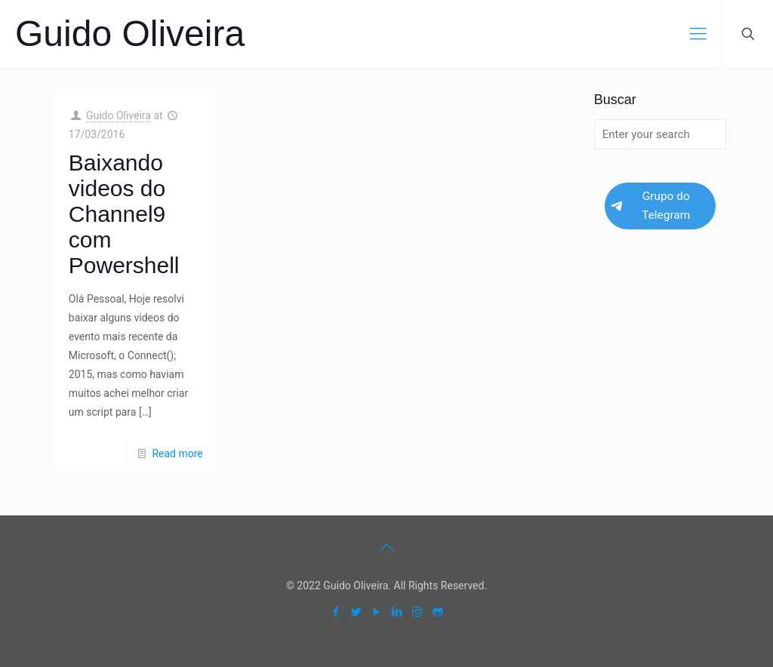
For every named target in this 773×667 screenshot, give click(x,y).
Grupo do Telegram (650, 205)
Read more (177, 453)
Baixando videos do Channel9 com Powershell (124, 214)
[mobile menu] (698, 34)
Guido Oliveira (130, 34)
